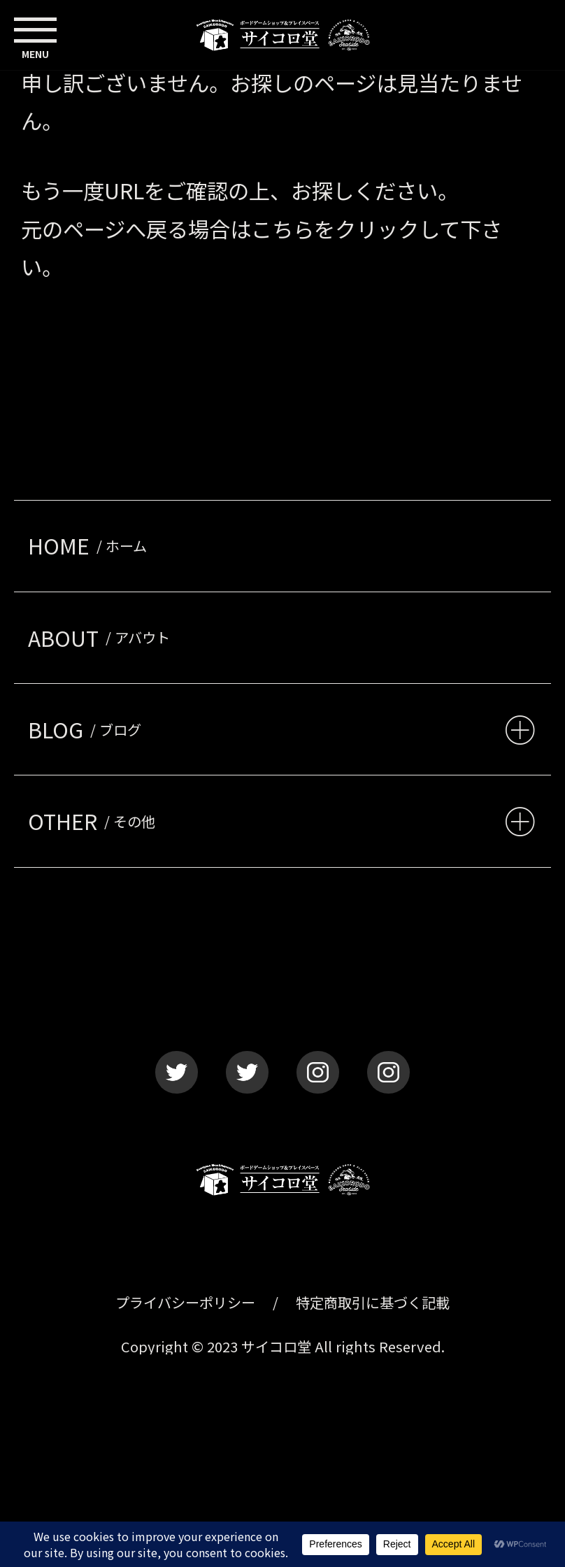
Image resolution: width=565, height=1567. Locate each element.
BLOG (88, 729)
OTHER (95, 821)
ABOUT (102, 637)
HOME (91, 545)
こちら (282, 228)
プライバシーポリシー (185, 1302)
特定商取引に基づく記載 (373, 1302)
